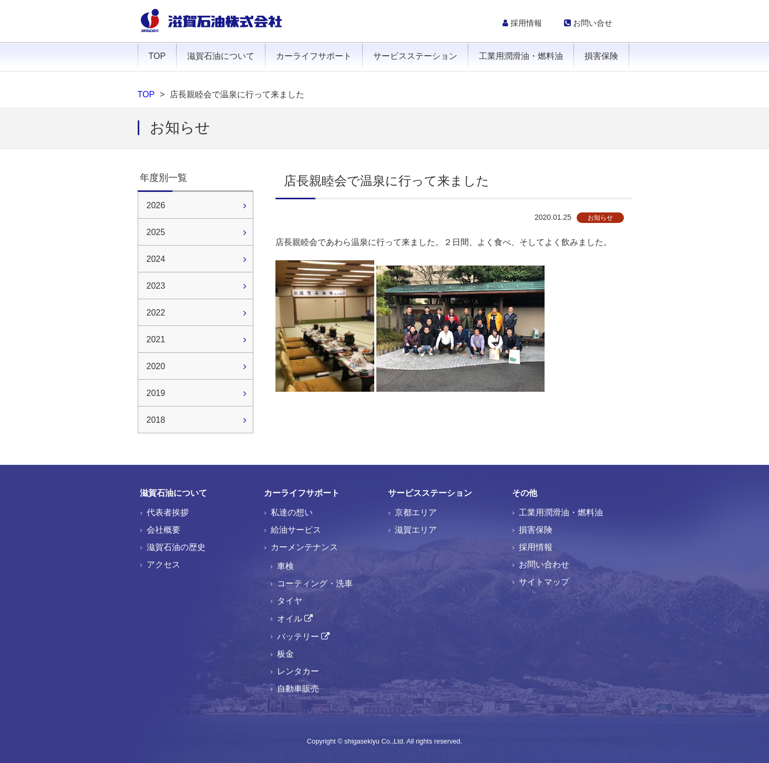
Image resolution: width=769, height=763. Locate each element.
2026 (156, 205)
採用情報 (522, 22)
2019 (156, 393)
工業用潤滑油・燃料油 (521, 56)
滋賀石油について (220, 56)
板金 (285, 653)
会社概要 (163, 529)
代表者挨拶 (168, 512)
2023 (156, 285)
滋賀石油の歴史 (176, 547)
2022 (156, 312)
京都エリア (416, 512)
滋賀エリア (416, 529)
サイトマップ (544, 581)
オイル (289, 618)
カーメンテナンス (304, 547)
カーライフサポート (314, 56)
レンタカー (298, 671)
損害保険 (601, 56)
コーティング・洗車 (315, 583)
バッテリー (298, 636)
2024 (156, 259)
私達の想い (292, 512)
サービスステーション (415, 56)
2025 (156, 232)
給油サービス (296, 529)
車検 (285, 566)
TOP (157, 56)
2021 (156, 339)
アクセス (163, 564)
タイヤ (289, 600)
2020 (156, 366)
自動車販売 (298, 688)
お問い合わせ (544, 564)
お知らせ (600, 217)
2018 (156, 419)
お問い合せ (588, 22)
